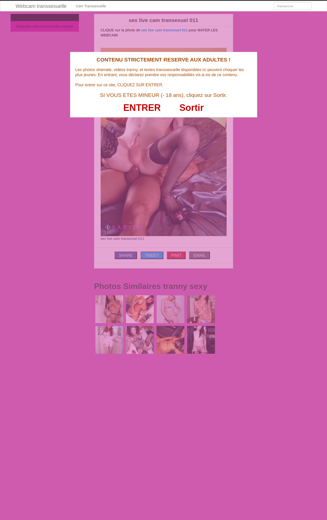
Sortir (191, 107)
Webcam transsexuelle (41, 6)
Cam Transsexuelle (91, 6)
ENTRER (142, 107)
